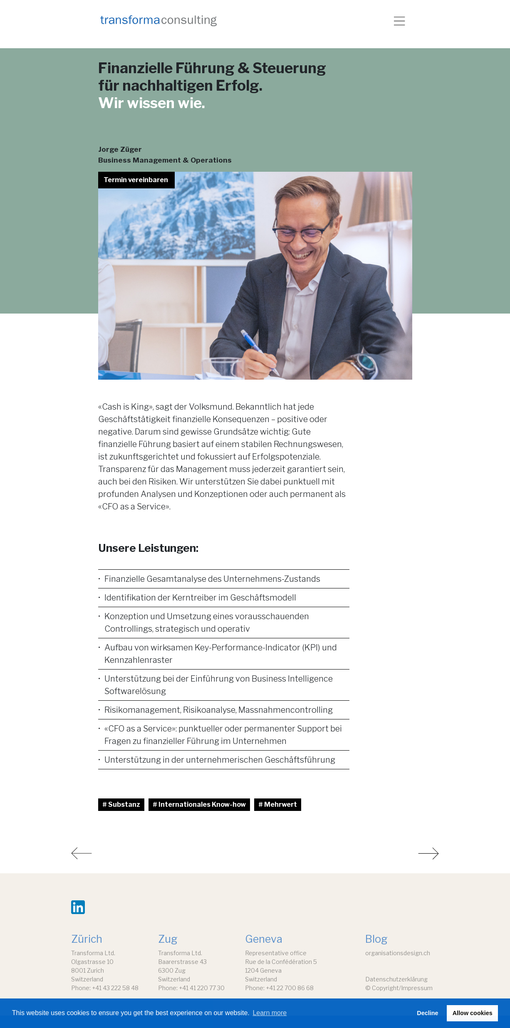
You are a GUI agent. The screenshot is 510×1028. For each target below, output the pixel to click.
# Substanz (121, 804)
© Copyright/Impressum (399, 987)
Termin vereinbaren (136, 180)
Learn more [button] (270, 1012)
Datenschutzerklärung (396, 979)
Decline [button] (427, 1013)
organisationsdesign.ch (397, 952)
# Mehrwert (277, 804)
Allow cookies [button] (473, 1013)
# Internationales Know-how (199, 804)
